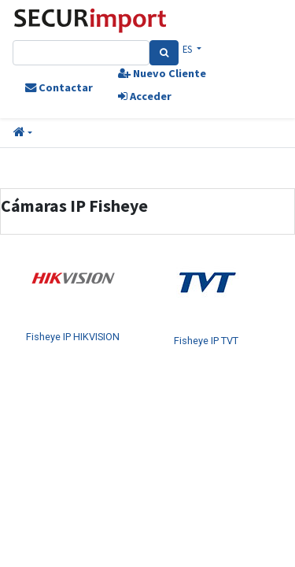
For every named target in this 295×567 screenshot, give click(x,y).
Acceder (144, 96)
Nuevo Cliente (162, 73)
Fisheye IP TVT (206, 340)
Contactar (59, 87)
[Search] (164, 52)
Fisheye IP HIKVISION (73, 337)
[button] (23, 133)
